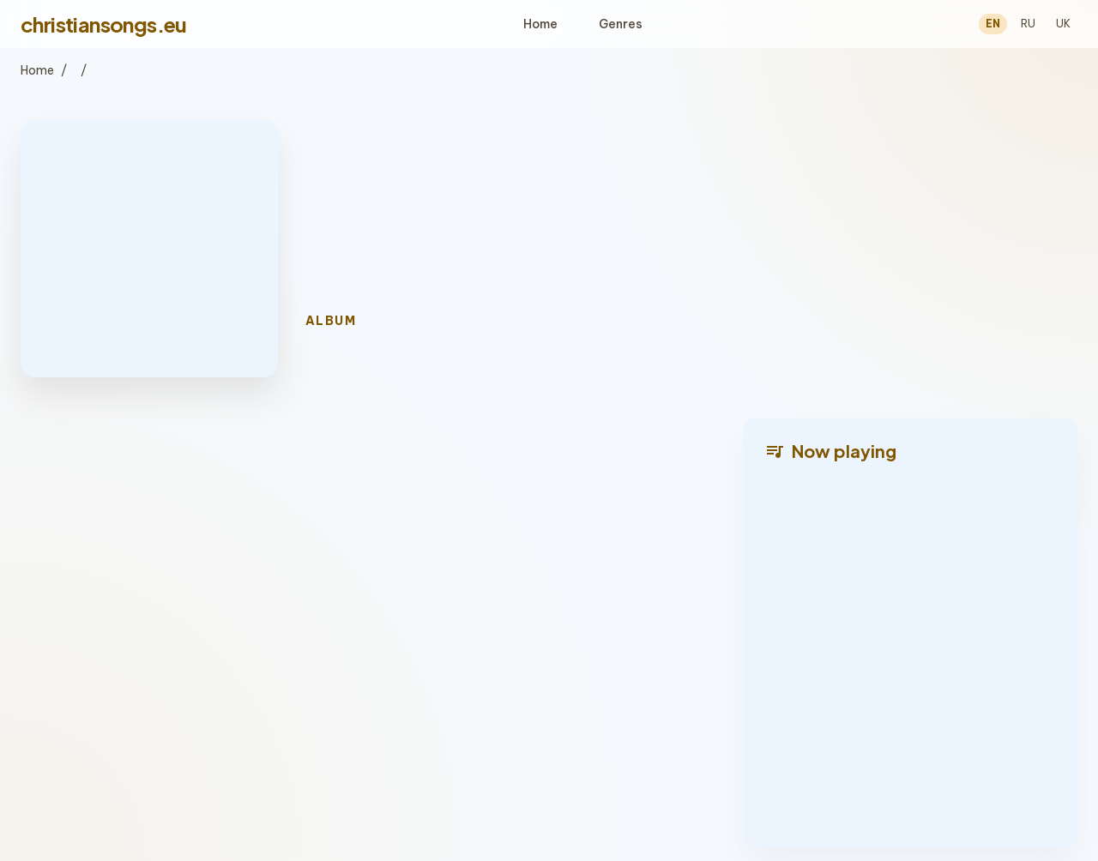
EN (993, 23)
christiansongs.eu (104, 24)
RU (1028, 23)
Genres (621, 24)
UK (1063, 23)
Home (540, 24)
